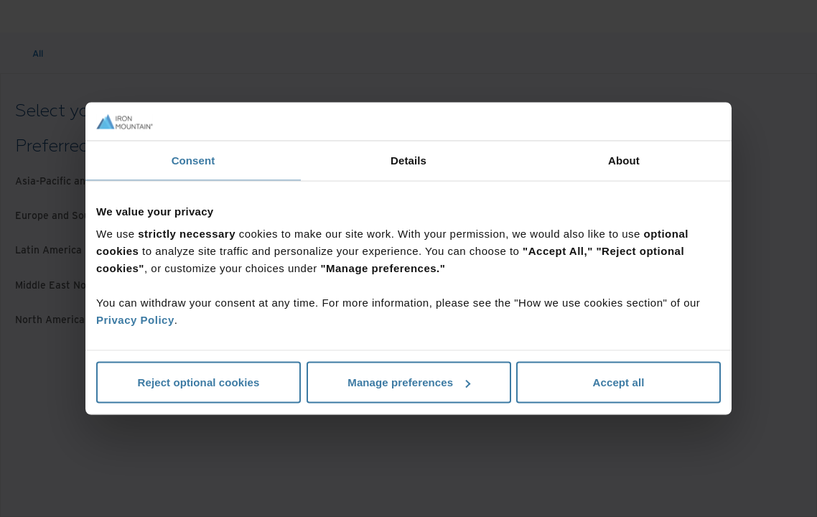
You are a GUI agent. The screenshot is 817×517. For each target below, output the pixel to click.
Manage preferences (408, 382)
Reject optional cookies (199, 382)
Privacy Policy (135, 320)
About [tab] (624, 160)
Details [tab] (408, 160)
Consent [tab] (193, 160)
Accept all (619, 382)
